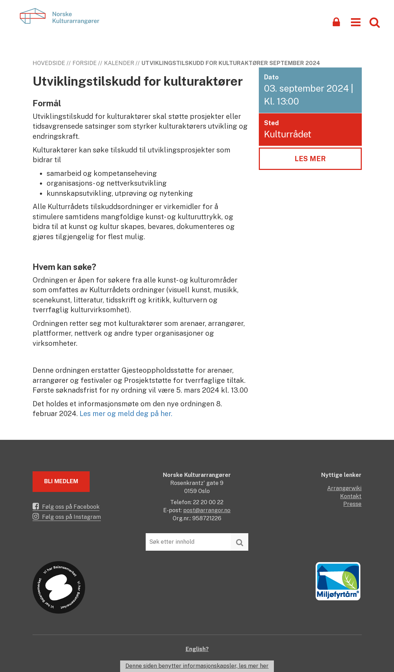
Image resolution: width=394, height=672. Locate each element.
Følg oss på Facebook (66, 506)
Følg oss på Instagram (67, 516)
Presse (352, 504)
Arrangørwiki (344, 488)
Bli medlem (61, 481)
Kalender (119, 63)
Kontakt (350, 496)
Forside (84, 63)
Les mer (310, 159)
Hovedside (49, 63)
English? (197, 649)
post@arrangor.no (206, 510)
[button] (356, 22)
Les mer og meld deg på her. (126, 413)
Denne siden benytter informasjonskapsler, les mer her (197, 666)
